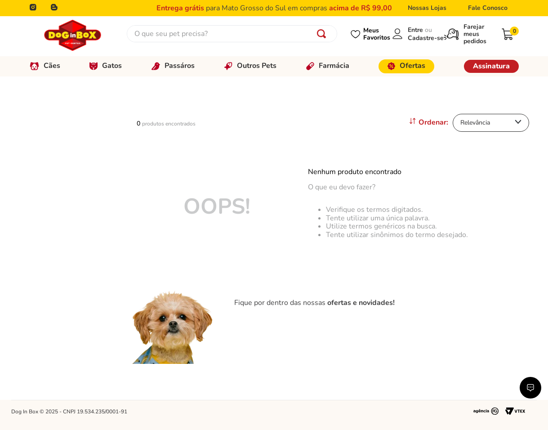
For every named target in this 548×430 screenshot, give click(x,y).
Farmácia (327, 66)
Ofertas (406, 66)
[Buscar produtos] (323, 34)
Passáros (173, 66)
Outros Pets (250, 66)
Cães (45, 66)
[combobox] (232, 33)
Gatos (105, 66)
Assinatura (491, 66)
